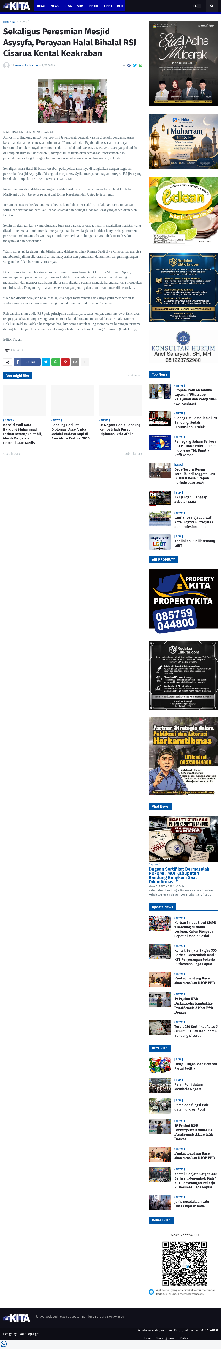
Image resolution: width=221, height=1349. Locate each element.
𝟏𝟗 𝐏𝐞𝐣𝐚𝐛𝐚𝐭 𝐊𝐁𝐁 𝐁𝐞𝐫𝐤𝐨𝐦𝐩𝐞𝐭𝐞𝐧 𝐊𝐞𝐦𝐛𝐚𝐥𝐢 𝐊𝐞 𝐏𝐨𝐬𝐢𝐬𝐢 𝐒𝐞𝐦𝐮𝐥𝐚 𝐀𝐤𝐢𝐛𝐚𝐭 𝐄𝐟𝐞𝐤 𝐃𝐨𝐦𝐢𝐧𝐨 (193, 1005)
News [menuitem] (55, 6)
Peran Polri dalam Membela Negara (188, 1086)
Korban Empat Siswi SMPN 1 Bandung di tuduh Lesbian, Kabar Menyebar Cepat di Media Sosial (195, 929)
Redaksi (185, 1338)
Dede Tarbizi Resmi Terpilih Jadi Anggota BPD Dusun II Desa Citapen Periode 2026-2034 (194, 476)
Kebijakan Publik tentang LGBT (194, 543)
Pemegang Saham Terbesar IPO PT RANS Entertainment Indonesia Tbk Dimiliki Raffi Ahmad (196, 448)
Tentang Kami (165, 1338)
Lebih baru (12, 454)
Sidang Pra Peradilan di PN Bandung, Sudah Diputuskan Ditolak (195, 422)
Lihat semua (134, 375)
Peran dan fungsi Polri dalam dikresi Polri (192, 1107)
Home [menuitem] (41, 6)
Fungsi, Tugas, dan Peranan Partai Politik (195, 1066)
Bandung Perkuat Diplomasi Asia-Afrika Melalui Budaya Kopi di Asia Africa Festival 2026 (70, 431)
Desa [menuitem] (68, 6)
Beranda (9, 22)
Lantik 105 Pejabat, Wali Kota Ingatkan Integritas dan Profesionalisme (193, 522)
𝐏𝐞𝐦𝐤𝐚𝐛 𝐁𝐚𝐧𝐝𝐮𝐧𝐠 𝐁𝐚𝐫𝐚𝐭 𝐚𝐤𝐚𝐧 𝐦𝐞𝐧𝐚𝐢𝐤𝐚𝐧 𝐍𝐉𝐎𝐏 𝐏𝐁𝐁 (194, 980)
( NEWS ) (23, 22)
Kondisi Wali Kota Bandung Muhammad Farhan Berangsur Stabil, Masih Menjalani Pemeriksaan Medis (22, 434)
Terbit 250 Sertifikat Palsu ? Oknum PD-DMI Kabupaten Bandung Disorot (196, 1031)
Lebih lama (132, 454)
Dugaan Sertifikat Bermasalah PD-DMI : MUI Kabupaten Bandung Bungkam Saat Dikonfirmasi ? (179, 875)
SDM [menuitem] (80, 6)
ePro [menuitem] (108, 6)
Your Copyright (29, 1334)
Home (147, 1338)
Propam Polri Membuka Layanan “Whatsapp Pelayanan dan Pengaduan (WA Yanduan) (195, 397)
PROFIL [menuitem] (94, 6)
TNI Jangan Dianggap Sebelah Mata (190, 499)
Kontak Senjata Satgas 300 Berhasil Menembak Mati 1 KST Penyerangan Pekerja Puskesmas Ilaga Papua (195, 957)
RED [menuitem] (120, 6)
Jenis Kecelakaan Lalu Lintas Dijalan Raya (191, 1204)
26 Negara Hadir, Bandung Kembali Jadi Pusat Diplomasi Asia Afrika (119, 429)
